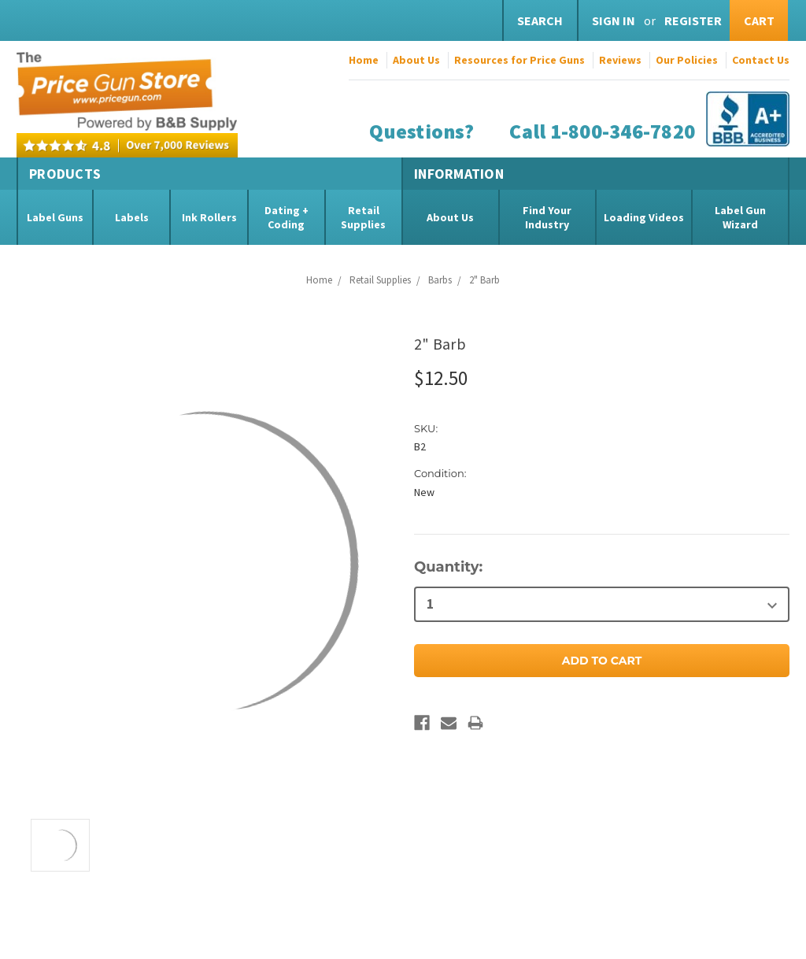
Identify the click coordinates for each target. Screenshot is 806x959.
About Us (416, 60)
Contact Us (760, 60)
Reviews (620, 60)
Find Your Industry (547, 217)
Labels (132, 217)
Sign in (613, 20)
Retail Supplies (363, 217)
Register (693, 20)
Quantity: (448, 567)
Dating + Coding (286, 217)
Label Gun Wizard (740, 217)
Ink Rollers (209, 217)
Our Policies (687, 60)
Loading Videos (644, 217)
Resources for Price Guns (519, 60)
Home (364, 60)
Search (540, 20)
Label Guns (55, 217)
